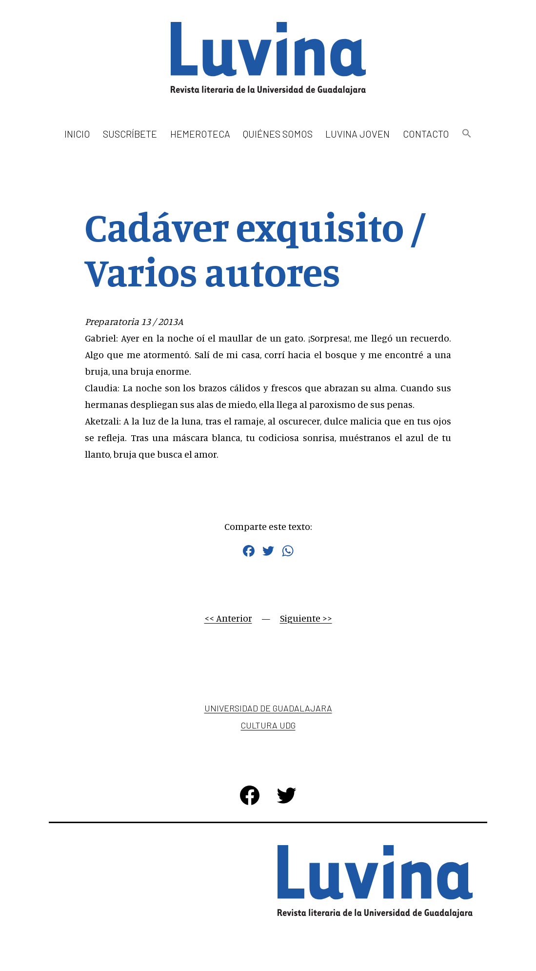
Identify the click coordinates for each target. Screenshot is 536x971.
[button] (467, 134)
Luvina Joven (357, 134)
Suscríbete (130, 134)
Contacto (426, 134)
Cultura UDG (268, 725)
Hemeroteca (200, 134)
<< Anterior (228, 618)
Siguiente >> (306, 618)
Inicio (77, 134)
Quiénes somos (278, 134)
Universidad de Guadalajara (268, 708)
